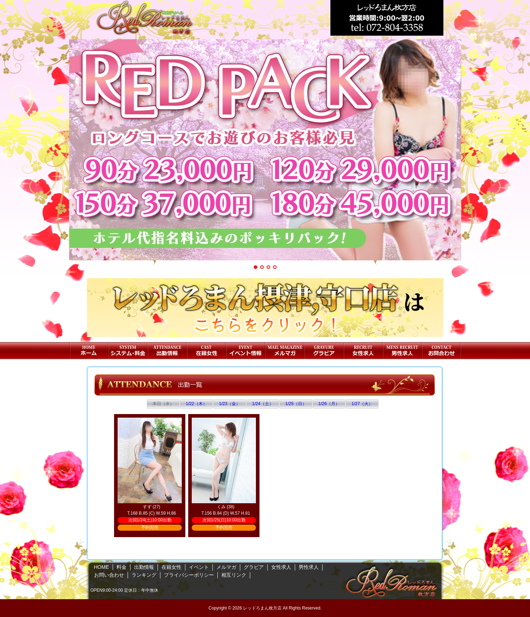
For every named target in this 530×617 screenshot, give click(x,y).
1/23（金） (229, 403)
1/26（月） (328, 403)
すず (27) (151, 506)
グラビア (324, 351)
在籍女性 (206, 351)
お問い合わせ (441, 351)
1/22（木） (196, 403)
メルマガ (284, 351)
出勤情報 (167, 351)
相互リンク (233, 575)
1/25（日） (295, 403)
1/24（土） (262, 403)
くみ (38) (226, 506)
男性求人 (402, 351)
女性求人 (363, 351)
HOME (88, 351)
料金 (128, 351)
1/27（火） (361, 403)
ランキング (144, 575)
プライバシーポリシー (189, 575)
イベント (245, 351)
